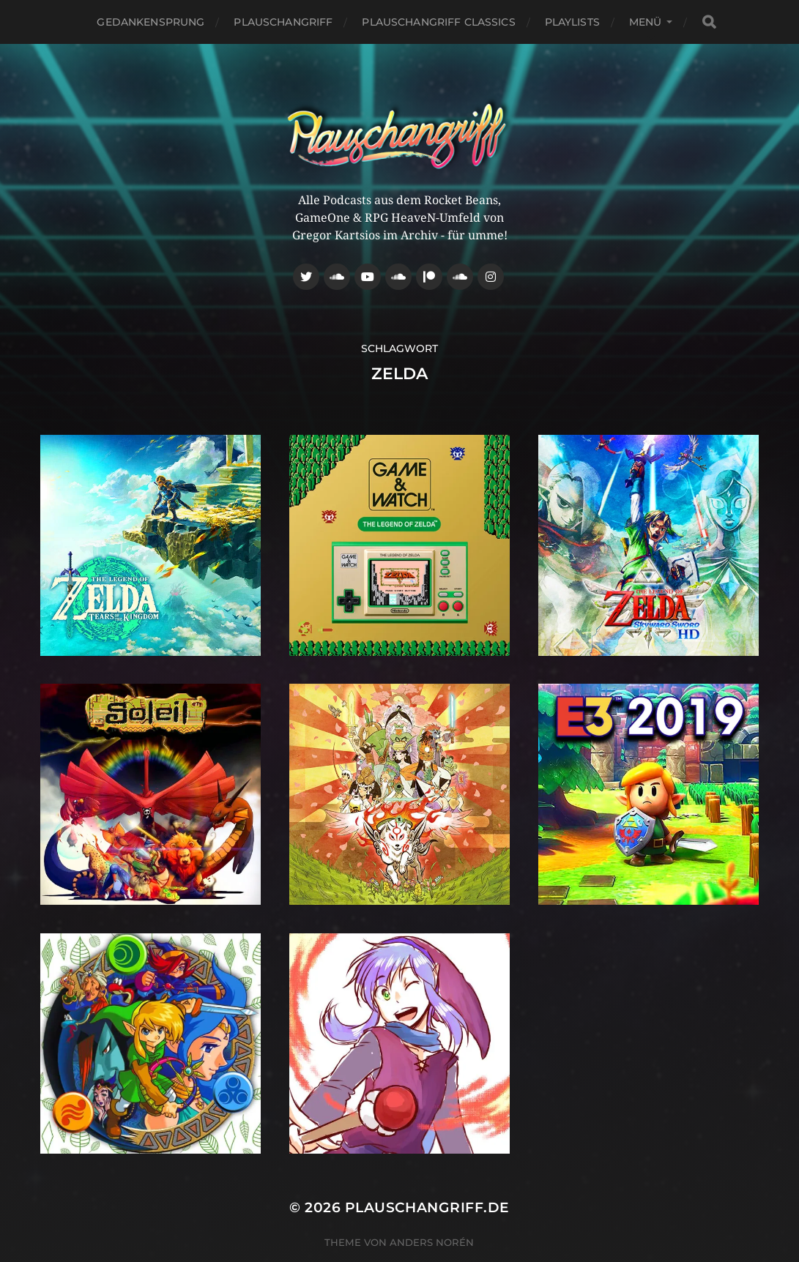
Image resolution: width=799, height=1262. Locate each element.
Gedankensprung (150, 22)
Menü (645, 22)
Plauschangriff (283, 22)
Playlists (572, 22)
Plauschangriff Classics (438, 22)
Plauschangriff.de (427, 1207)
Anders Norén (432, 1242)
